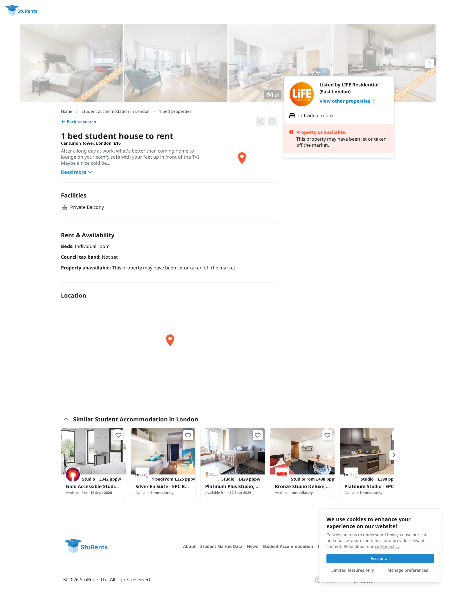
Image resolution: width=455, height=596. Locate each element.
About (189, 546)
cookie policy (387, 546)
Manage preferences (407, 570)
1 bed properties (175, 111)
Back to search (78, 121)
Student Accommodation (288, 546)
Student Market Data (221, 546)
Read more (77, 172)
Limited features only (352, 570)
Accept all (380, 558)
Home (66, 111)
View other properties (348, 100)
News (252, 546)
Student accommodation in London (116, 111)
